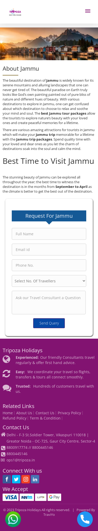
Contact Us (45, 413)
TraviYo (49, 514)
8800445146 (17, 453)
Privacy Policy (69, 413)
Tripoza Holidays (28, 510)
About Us (24, 413)
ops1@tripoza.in (21, 459)
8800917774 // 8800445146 (30, 447)
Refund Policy (14, 418)
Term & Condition (45, 418)
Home (8, 413)
